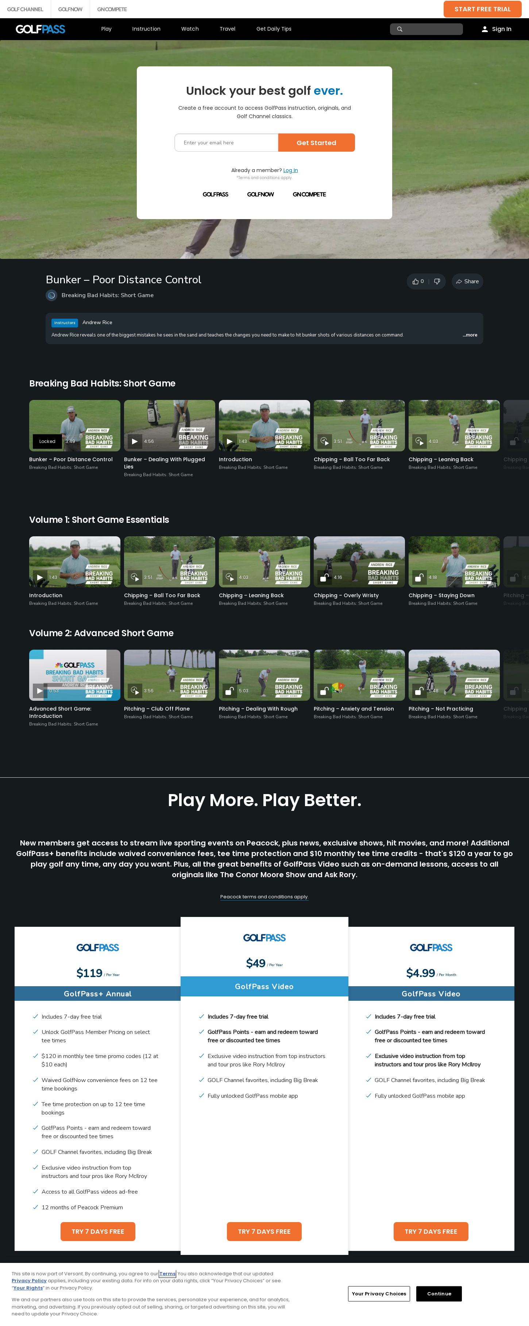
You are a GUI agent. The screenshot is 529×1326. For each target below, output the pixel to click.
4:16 (338, 577)
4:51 (338, 691)
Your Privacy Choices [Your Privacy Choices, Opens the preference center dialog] (379, 1293)
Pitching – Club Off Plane (157, 708)
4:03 (433, 441)
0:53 (54, 691)
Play (106, 28)
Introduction (235, 459)
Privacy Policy (29, 1280)
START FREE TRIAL (483, 8)
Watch (190, 28)
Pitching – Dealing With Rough (258, 708)
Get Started (316, 142)
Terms (167, 1273)
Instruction (146, 28)
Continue (439, 1293)
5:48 (434, 691)
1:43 (243, 441)
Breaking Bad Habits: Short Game (108, 295)
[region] (264, 1294)
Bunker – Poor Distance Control (71, 459)
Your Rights (28, 1287)
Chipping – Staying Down (442, 595)
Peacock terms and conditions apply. (264, 896)
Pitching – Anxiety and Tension (354, 708)
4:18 (433, 577)
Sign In (501, 29)
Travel (228, 28)
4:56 (149, 441)
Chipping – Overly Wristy (346, 595)
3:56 (149, 691)
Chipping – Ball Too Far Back (352, 459)
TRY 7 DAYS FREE (98, 1231)
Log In (290, 170)
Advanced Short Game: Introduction (60, 712)
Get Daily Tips (274, 28)
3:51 (338, 441)
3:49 (70, 441)
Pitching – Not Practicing (441, 708)
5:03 (243, 691)
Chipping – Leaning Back (441, 459)
